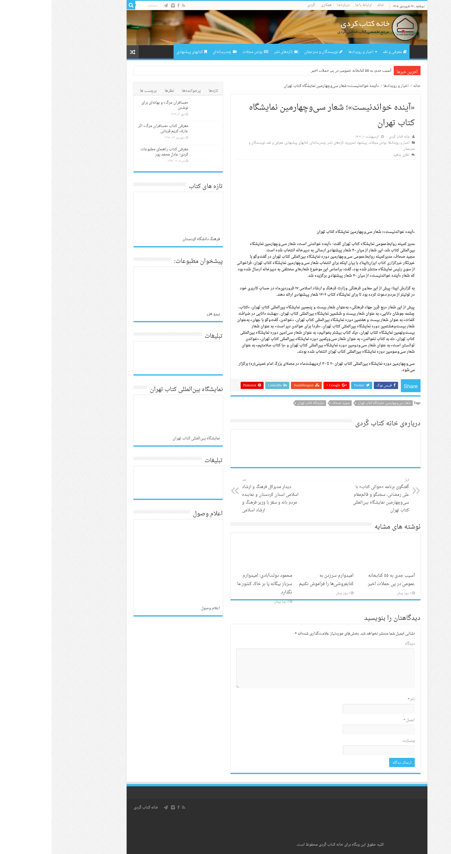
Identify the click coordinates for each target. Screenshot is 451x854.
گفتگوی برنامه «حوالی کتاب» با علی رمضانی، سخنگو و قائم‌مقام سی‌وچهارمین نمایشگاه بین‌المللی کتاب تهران (327, 495)
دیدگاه (358, 643)
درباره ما (292, 5)
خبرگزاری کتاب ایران (334, 263)
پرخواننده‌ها (139, 90)
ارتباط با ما (312, 5)
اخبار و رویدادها (311, 52)
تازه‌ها (162, 90)
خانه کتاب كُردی (94, 807)
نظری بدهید (350, 155)
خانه (329, 5)
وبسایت (357, 740)
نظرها (117, 90)
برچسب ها (96, 90)
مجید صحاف (289, 403)
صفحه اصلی (365, 51)
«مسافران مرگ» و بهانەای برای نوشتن (113, 105)
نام (360, 699)
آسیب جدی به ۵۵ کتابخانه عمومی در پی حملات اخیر (300, 70)
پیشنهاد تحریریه (304, 143)
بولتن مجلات (204, 52)
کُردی (260, 5)
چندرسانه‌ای (173, 52)
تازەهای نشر (234, 52)
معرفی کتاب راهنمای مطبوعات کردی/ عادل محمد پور (113, 152)
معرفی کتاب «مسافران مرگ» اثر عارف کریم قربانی (112, 128)
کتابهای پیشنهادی (140, 52)
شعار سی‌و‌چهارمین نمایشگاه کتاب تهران (332, 403)
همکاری (274, 5)
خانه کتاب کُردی (347, 137)
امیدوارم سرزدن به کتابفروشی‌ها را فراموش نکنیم (275, 580)
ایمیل (358, 720)
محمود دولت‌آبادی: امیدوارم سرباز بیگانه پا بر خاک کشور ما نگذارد (213, 584)
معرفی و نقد (343, 52)
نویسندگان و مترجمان (272, 52)
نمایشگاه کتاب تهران (259, 403)
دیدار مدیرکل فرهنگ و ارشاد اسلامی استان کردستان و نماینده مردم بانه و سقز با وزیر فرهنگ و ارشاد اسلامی (220, 495)
